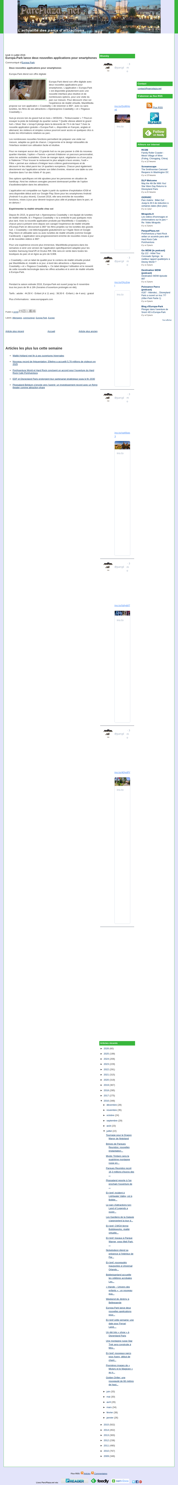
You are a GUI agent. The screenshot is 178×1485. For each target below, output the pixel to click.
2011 (107, 1445)
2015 (107, 1424)
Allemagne (17, 318)
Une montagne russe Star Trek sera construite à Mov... (119, 1344)
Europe (51, 318)
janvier (110, 1417)
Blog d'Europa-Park (152, 306)
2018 (107, 1090)
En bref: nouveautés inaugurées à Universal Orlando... (119, 1266)
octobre (110, 1115)
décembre (111, 1105)
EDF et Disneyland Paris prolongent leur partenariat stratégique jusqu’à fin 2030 (54, 379)
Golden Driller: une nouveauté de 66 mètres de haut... (120, 1381)
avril (108, 1402)
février (110, 1412)
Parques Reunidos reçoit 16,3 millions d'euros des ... (120, 1172)
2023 (107, 1064)
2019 (107, 1085)
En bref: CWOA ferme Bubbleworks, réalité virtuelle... (118, 1229)
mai (108, 1396)
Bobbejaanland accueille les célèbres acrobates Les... (119, 1278)
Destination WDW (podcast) (151, 271)
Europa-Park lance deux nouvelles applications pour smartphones (51, 57)
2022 (107, 1069)
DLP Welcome (149, 180)
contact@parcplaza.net (149, 88)
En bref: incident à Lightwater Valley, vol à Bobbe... (119, 1196)
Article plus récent (14, 331)
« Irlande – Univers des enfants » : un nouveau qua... (119, 1290)
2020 (107, 1079)
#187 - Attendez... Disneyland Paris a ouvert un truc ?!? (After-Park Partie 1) (155, 295)
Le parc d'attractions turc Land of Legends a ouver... (118, 1208)
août (109, 1125)
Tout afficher (167, 320)
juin (108, 1391)
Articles (86, 1473)
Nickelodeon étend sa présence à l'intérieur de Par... (119, 1253)
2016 (107, 1100)
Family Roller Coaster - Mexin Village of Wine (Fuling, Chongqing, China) (154, 156)
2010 (107, 1451)
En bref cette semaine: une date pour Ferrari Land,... (120, 1323)
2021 (107, 1074)
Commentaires (99, 1473)
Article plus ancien (88, 331)
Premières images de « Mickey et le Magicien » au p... (119, 1369)
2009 (107, 1456)
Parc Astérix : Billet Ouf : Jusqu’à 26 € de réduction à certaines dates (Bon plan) (155, 203)
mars (109, 1407)
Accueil (51, 331)
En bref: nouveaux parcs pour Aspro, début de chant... (118, 1357)
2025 (107, 1053)
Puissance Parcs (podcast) (150, 288)
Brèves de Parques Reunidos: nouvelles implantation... (118, 1147)
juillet (109, 1131)
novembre (111, 1110)
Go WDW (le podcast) (153, 250)
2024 (107, 1059)
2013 (107, 1435)
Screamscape (148, 166)
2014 (107, 1430)
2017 (107, 1095)
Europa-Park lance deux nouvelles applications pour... (118, 1311)
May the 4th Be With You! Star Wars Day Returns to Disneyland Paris (153, 186)
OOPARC (146, 197)
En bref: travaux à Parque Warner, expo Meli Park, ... (119, 1241)
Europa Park (28, 62)
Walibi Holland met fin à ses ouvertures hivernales (38, 355)
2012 (107, 1440)
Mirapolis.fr (147, 214)
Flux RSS (155, 107)
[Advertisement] (89, 41)
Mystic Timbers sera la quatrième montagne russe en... (118, 1159)
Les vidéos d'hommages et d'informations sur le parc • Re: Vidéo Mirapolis (154, 220)
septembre (112, 1120)
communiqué (29, 318)
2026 (107, 1048)
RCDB (144, 150)
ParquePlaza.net (150, 230)
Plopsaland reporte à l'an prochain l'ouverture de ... (119, 1184)
